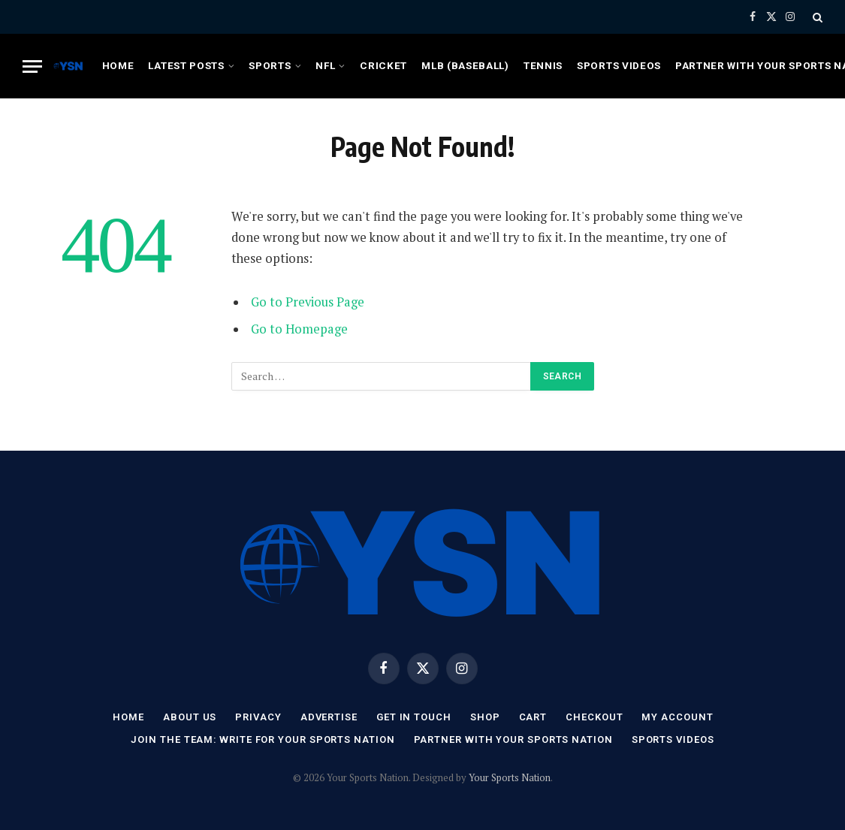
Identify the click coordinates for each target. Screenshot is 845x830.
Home (118, 65)
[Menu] (32, 66)
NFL (325, 65)
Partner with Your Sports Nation (513, 739)
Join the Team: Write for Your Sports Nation (263, 739)
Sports (270, 65)
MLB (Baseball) (465, 65)
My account (677, 717)
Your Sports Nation (510, 777)
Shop (485, 717)
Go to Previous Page (307, 302)
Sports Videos (619, 65)
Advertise (329, 717)
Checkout (594, 717)
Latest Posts (186, 65)
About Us (189, 717)
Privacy (258, 717)
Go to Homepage (299, 329)
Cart (533, 717)
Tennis (543, 65)
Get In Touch (413, 717)
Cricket (383, 65)
